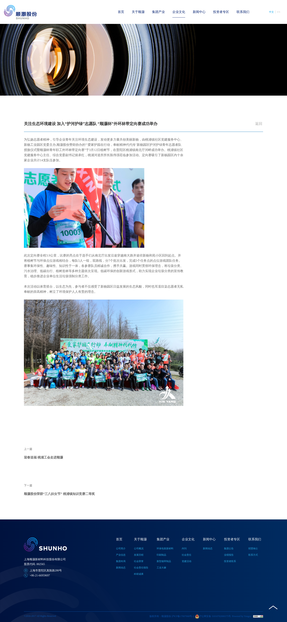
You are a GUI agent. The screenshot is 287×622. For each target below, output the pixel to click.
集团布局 (121, 561)
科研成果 (139, 574)
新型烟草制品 (164, 561)
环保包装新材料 (165, 548)
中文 (271, 12)
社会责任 (186, 554)
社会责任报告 (141, 567)
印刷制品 (161, 554)
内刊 (184, 548)
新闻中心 (199, 12)
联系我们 (243, 12)
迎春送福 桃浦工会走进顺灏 (43, 457)
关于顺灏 (138, 12)
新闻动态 (121, 567)
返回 (258, 124)
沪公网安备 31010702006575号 (213, 616)
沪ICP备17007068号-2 (183, 616)
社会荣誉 (139, 561)
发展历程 (139, 554)
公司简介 (121, 548)
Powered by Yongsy (241, 616)
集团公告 (229, 548)
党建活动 (186, 561)
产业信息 (121, 554)
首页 (121, 12)
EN (278, 12)
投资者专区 (221, 12)
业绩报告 (229, 554)
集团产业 (158, 12)
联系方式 (253, 554)
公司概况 (139, 548)
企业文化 (178, 12)
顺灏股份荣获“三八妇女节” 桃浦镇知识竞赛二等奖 (59, 494)
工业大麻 (161, 567)
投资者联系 (230, 561)
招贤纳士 (253, 548)
